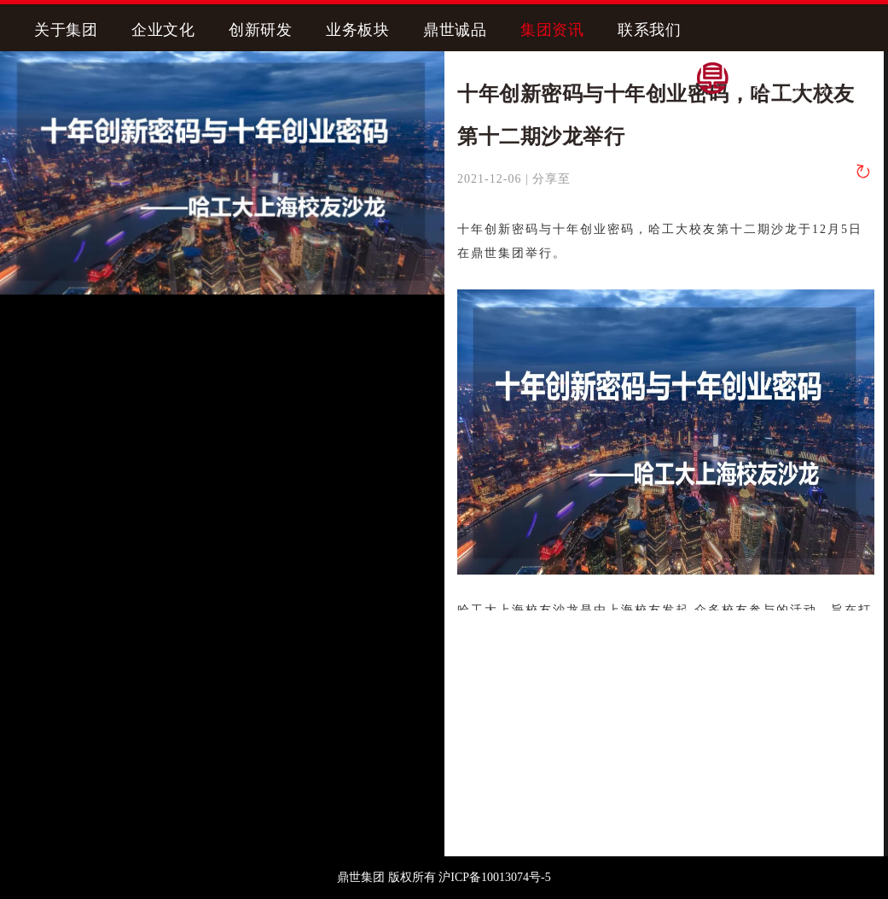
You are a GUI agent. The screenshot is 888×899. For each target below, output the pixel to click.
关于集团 (65, 29)
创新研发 (260, 29)
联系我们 (649, 29)
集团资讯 (551, 29)
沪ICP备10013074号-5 (494, 877)
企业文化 (162, 29)
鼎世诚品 (454, 29)
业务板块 (357, 29)
